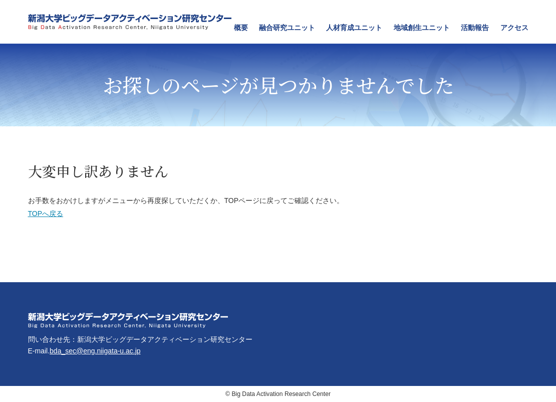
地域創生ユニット (422, 28)
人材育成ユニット (354, 28)
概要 (241, 28)
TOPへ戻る (46, 214)
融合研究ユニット (287, 28)
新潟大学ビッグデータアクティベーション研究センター (129, 22)
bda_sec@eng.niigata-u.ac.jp (95, 351)
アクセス (514, 28)
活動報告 (475, 28)
